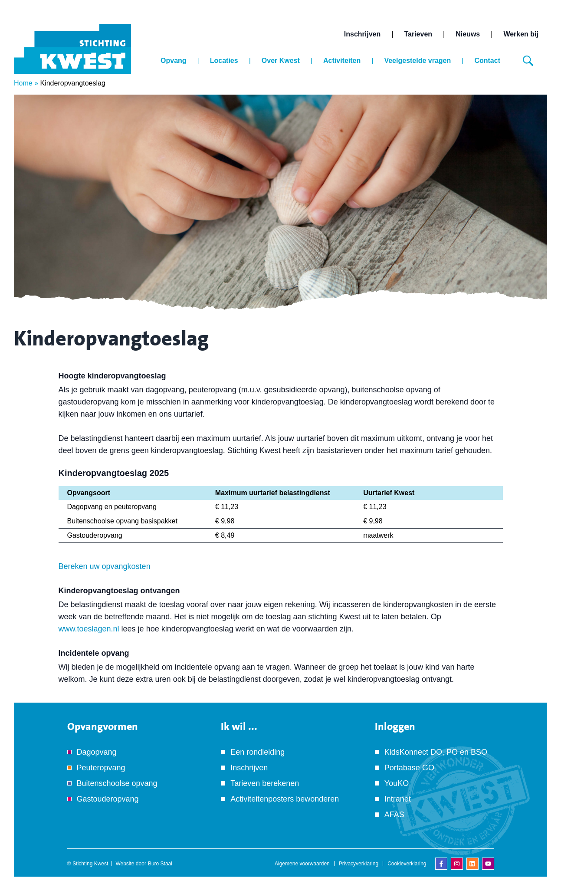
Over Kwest (281, 60)
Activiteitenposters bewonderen (284, 799)
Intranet (397, 799)
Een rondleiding (257, 752)
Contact (487, 60)
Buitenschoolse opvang (117, 783)
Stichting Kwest (90, 864)
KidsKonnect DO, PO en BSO (435, 752)
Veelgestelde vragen (417, 60)
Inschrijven (362, 34)
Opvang (174, 60)
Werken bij (520, 34)
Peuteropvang (101, 767)
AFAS (394, 814)
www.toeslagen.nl (89, 628)
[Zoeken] (528, 60)
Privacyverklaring (358, 863)
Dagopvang (97, 752)
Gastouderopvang (108, 799)
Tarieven (418, 34)
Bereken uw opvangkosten (105, 566)
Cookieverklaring (406, 863)
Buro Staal (160, 864)
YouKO (396, 783)
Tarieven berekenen (264, 783)
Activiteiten (342, 60)
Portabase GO (409, 767)
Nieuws (468, 34)
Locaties (224, 60)
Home (23, 83)
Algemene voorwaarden (302, 863)
